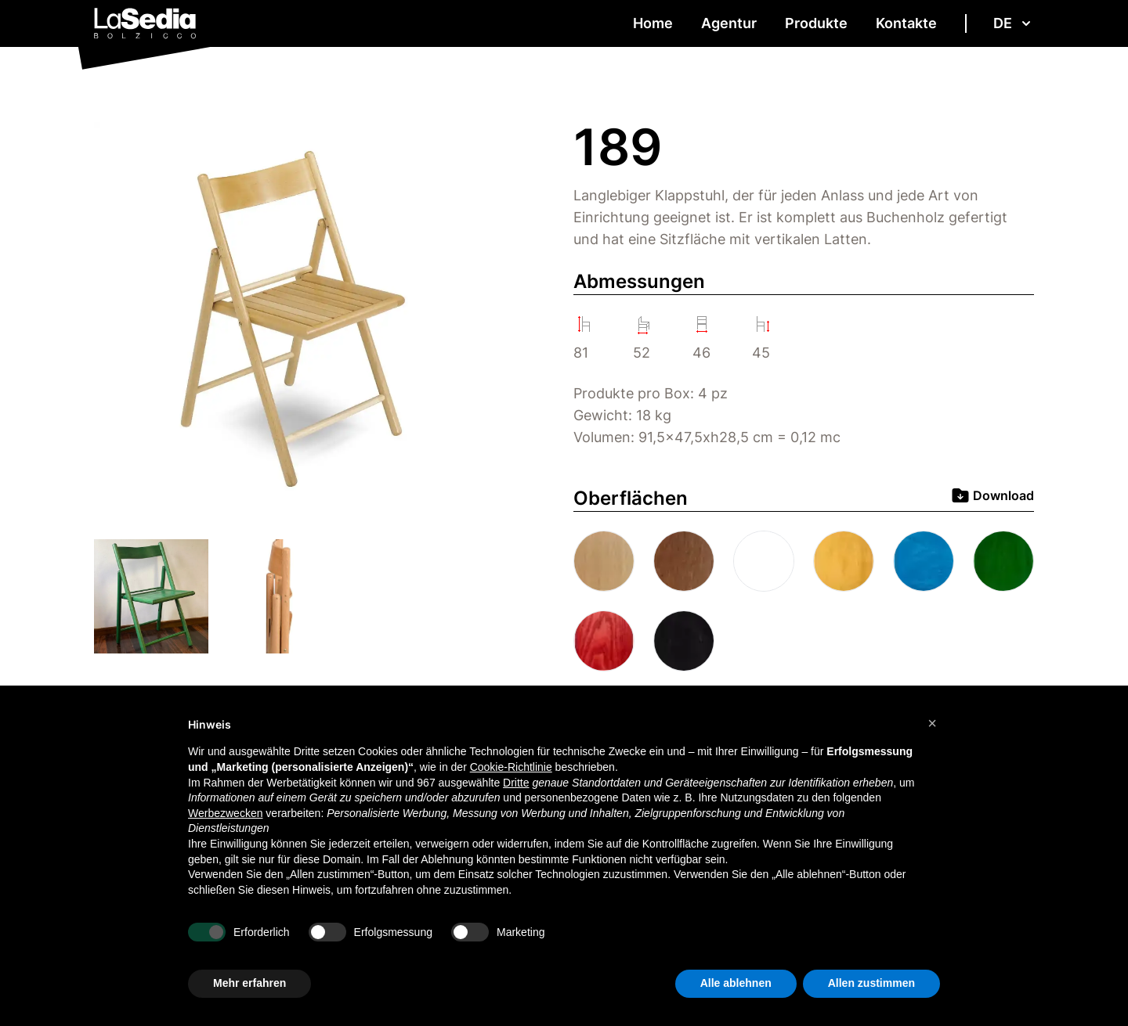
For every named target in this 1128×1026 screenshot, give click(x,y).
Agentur (729, 23)
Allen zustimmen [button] (871, 983)
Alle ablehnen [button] (736, 983)
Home (653, 23)
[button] (932, 723)
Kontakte (906, 23)
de (1013, 23)
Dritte (516, 782)
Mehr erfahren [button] (249, 983)
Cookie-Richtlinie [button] (511, 767)
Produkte (816, 23)
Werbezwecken (225, 813)
